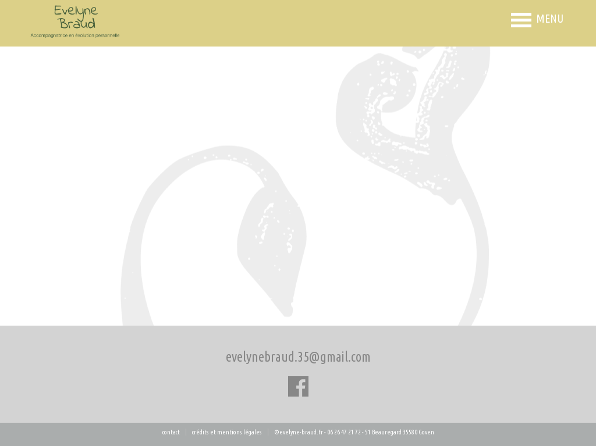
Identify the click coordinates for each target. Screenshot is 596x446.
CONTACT (171, 432)
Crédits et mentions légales (227, 432)
